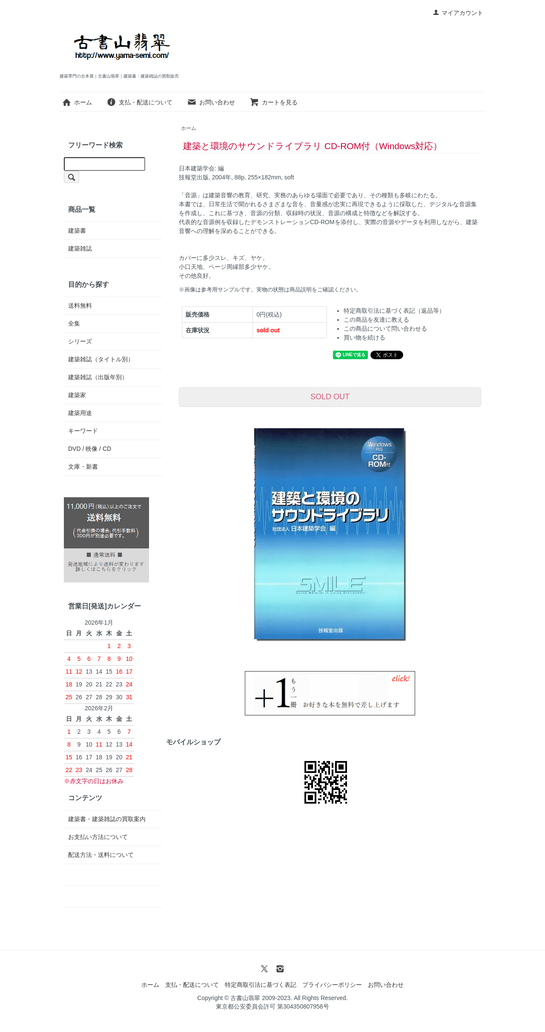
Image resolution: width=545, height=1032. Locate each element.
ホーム (77, 102)
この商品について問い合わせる (385, 328)
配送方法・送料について (101, 854)
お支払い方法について (98, 836)
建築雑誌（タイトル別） (101, 359)
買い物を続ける (364, 337)
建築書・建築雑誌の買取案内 (107, 819)
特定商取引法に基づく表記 (260, 984)
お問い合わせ (211, 102)
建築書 (77, 230)
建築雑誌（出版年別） (98, 377)
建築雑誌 (80, 248)
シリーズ (80, 341)
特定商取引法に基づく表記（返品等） (394, 310)
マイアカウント (458, 12)
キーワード (83, 430)
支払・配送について (139, 102)
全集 (74, 323)
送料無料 (80, 305)
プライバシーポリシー (332, 984)
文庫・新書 (83, 466)
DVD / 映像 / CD (89, 448)
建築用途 (80, 412)
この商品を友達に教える (376, 319)
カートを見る (274, 102)
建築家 (77, 395)
